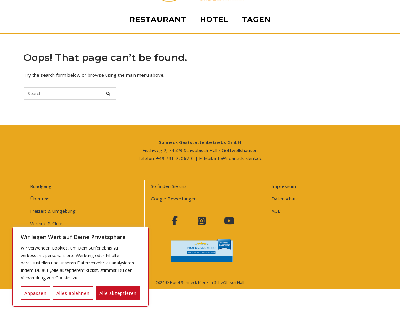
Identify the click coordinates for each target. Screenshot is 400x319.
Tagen (256, 250)
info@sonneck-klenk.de (238, 158)
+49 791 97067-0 (175, 158)
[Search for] (70, 93)
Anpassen (35, 293)
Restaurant (158, 250)
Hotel (214, 250)
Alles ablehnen (72, 293)
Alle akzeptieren (118, 293)
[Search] (108, 93)
